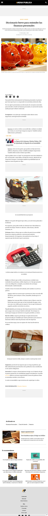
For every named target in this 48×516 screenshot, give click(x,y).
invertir (7, 375)
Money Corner (24, 19)
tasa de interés (23, 424)
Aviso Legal (24, 512)
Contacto (24, 510)
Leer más (8, 136)
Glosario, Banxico (22, 386)
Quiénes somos (24, 506)
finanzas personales (11, 424)
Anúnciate (24, 498)
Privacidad (24, 508)
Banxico (31, 424)
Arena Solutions (24, 500)
